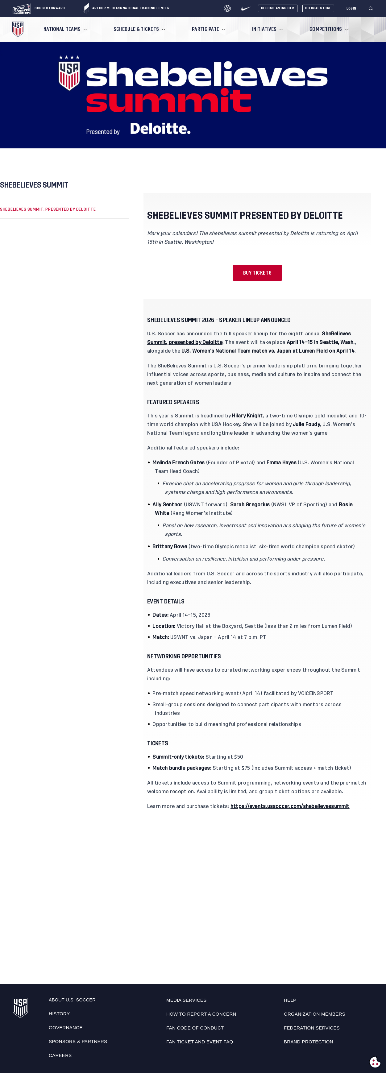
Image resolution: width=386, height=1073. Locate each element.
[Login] (351, 8)
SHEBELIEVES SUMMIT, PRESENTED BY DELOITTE (48, 209)
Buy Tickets (257, 273)
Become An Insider (277, 8)
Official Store (318, 8)
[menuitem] (65, 29)
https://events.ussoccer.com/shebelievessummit (290, 806)
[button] (373, 8)
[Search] (371, 8)
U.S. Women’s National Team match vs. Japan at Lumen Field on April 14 (268, 351)
